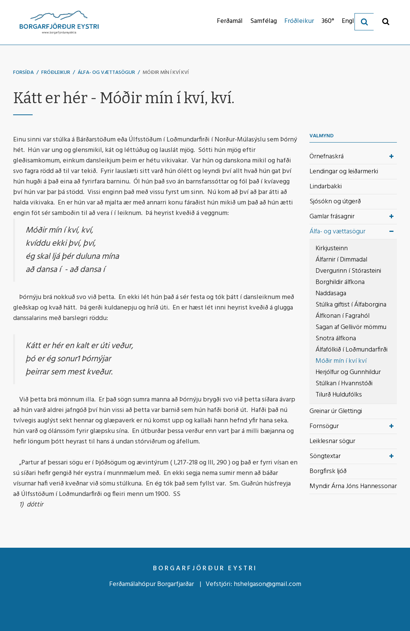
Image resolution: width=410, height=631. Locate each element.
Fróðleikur (55, 72)
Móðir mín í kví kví (166, 72)
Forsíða (23, 72)
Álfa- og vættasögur (106, 72)
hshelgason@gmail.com (267, 584)
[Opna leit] (386, 21)
